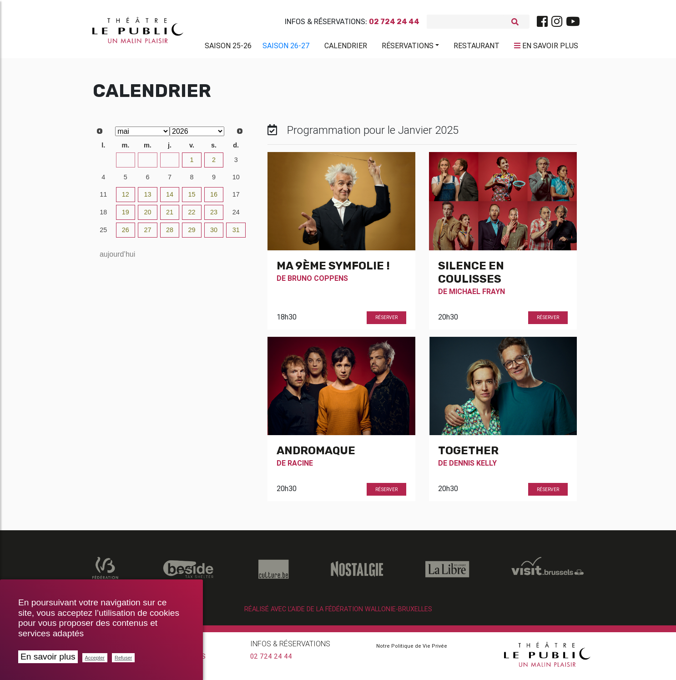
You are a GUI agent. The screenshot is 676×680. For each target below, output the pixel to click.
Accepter (95, 657)
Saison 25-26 (228, 47)
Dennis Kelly (473, 466)
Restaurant (476, 47)
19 (125, 215)
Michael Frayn (477, 294)
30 (169, 163)
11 (103, 198)
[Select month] (142, 135)
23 (213, 215)
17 (236, 198)
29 (147, 163)
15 (192, 198)
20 (147, 215)
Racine (300, 466)
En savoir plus (48, 656)
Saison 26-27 (286, 47)
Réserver (386, 321)
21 (169, 215)
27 (103, 163)
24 (236, 215)
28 (125, 163)
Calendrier (345, 47)
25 (103, 233)
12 (125, 198)
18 (103, 215)
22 (192, 215)
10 (236, 180)
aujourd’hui (117, 258)
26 (125, 233)
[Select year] (197, 135)
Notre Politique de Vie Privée (411, 649)
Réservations (408, 47)
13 (147, 198)
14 (169, 198)
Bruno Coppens (318, 281)
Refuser (123, 657)
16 (213, 198)
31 (236, 233)
